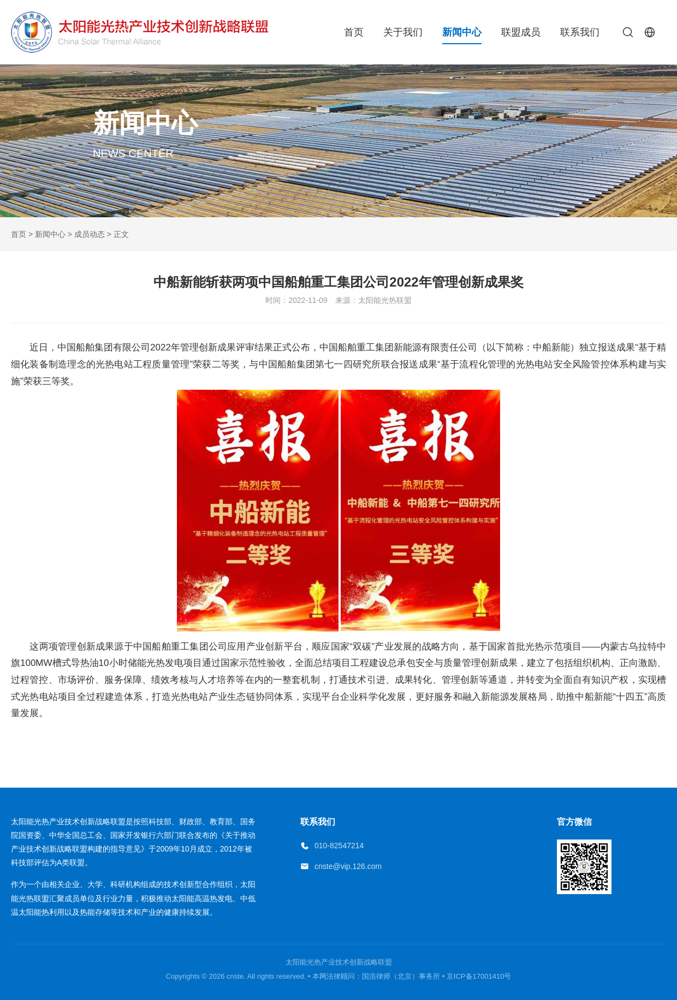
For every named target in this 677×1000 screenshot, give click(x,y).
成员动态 (89, 234)
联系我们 (579, 32)
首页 (354, 32)
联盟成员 (521, 32)
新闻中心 (462, 32)
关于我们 (403, 32)
